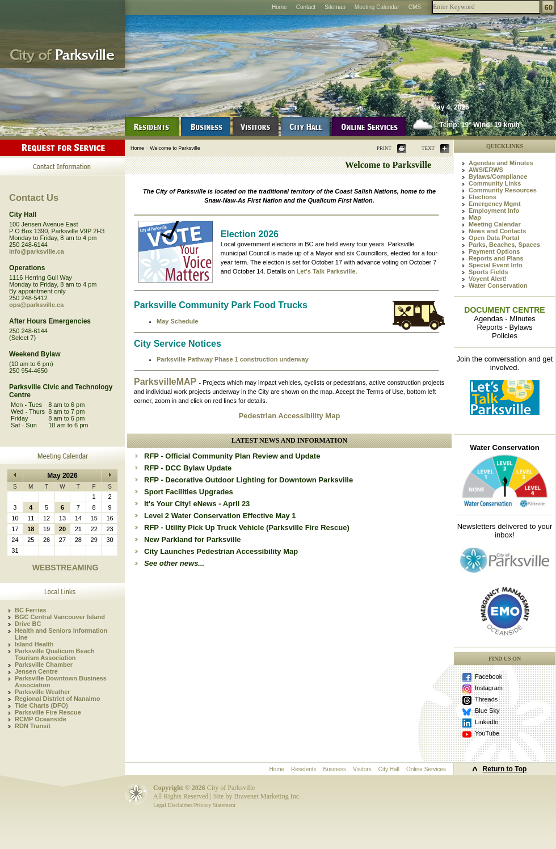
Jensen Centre (36, 671)
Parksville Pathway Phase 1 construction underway (233, 359)
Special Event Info (496, 265)
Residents (303, 769)
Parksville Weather (42, 691)
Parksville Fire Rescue (48, 712)
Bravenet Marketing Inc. (267, 796)
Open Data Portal (494, 237)
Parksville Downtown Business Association (61, 681)
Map (475, 217)
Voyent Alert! (488, 278)
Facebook (488, 676)
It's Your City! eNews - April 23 (197, 503)
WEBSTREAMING (65, 567)
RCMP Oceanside (40, 719)
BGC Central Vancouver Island (60, 616)
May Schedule (177, 321)
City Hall (388, 769)
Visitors (362, 769)
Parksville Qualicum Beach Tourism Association (55, 654)
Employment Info (494, 210)
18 (30, 529)
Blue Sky (487, 710)
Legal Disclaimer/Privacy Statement (194, 805)
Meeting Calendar (377, 7)
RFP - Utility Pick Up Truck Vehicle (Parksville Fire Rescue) (246, 527)
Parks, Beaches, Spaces (504, 244)
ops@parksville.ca (36, 304)
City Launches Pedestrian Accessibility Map (221, 551)
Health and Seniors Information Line (61, 634)
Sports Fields (488, 271)
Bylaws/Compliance (498, 176)
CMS (414, 7)
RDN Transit (32, 725)
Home (279, 7)
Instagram (489, 687)
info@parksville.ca (36, 251)
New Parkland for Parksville (192, 539)
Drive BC (28, 623)
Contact (305, 7)
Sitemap (335, 7)
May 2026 (62, 476)
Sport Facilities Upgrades (188, 491)
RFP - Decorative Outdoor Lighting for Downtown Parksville (248, 480)
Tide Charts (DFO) (41, 705)
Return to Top (505, 769)
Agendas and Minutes (501, 162)
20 (62, 529)
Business (335, 769)
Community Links (495, 183)
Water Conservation (498, 285)
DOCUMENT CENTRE (504, 309)
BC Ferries (31, 610)
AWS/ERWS (486, 169)
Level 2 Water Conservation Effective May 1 (220, 515)
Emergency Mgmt (495, 203)
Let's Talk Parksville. (327, 271)
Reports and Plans (496, 258)
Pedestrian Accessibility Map (289, 415)
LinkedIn (487, 721)
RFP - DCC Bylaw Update (187, 468)
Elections (482, 197)
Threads (486, 699)
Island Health (34, 644)
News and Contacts (497, 231)
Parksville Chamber (44, 664)
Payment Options (494, 251)
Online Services (426, 769)
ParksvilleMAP (166, 381)
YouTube (487, 733)
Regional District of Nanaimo (57, 698)
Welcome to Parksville (175, 148)
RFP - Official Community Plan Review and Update (232, 456)
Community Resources (503, 190)
